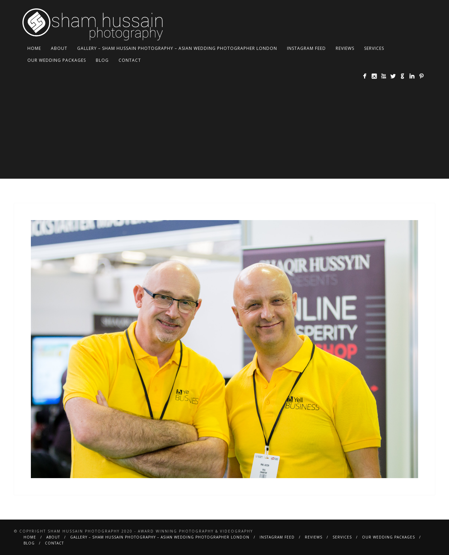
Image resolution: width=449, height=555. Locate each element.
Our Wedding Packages (56, 60)
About (59, 48)
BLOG (102, 60)
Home (34, 48)
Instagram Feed (306, 48)
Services (374, 48)
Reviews (345, 48)
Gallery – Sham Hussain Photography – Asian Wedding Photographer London (177, 48)
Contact (130, 60)
